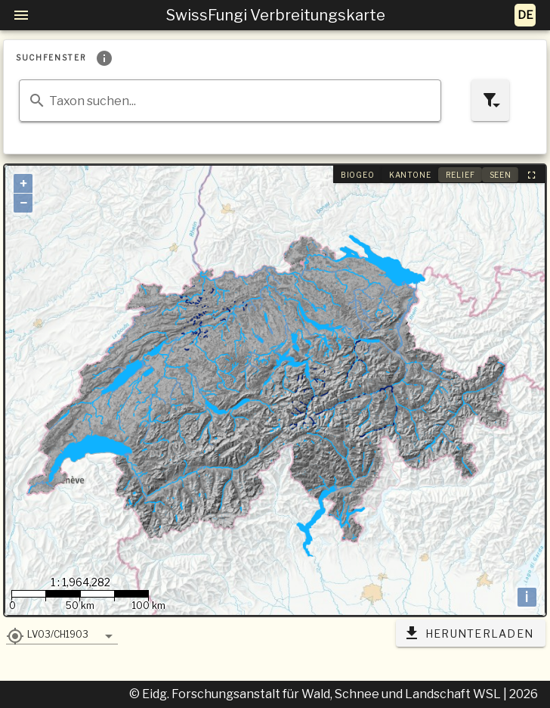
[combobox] (230, 100)
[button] (62, 634)
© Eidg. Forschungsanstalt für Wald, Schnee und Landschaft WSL (316, 694)
